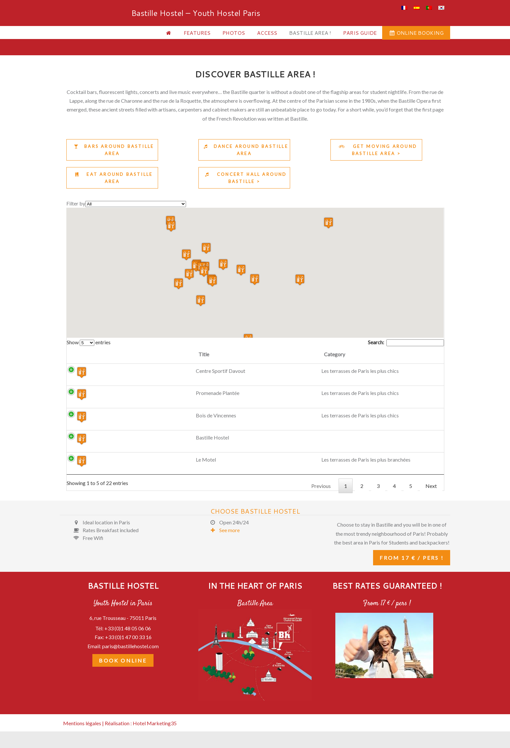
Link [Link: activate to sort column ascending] (410, 354)
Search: (406, 342)
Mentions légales (82, 733)
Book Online (123, 670)
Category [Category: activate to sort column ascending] (183, 354)
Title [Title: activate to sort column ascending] (122, 354)
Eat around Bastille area (112, 178)
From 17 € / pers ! (412, 568)
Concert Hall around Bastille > (244, 178)
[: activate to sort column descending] (89, 355)
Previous (321, 496)
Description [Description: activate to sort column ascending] (353, 354)
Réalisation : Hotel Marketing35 (141, 733)
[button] (186, 255)
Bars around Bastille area (112, 150)
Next (431, 496)
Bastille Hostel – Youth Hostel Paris (90, 27)
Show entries (89, 342)
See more (223, 540)
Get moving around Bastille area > (376, 150)
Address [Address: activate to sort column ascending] (274, 354)
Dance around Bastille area (244, 150)
